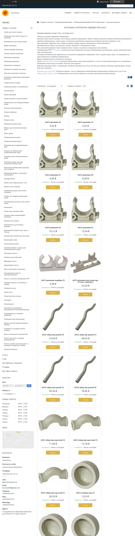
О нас (4, 359)
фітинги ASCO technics (51, 61)
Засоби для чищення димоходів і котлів (16, 197)
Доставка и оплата (9, 371)
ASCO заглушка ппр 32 (117, 387)
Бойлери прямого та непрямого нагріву (15, 283)
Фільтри (6, 116)
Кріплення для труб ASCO (46, 71)
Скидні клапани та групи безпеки (15, 98)
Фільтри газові (9, 120)
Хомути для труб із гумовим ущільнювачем (14, 339)
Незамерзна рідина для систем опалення (15, 191)
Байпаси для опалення (12, 187)
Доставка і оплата (119, 13)
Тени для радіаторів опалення (15, 73)
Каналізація (8, 207)
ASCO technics (56, 50)
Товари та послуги (81, 13)
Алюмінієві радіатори (11, 61)
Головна (68, 13)
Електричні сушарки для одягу (15, 69)
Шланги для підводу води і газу (15, 183)
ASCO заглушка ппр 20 (53, 387)
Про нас (96, 13)
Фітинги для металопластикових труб (15, 128)
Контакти (105, 13)
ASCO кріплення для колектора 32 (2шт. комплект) (85, 228)
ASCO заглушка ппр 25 (85, 387)
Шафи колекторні (10, 46)
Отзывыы (5, 367)
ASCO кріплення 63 (117, 175)
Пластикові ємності (10, 253)
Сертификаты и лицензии (12, 363)
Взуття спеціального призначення (16, 334)
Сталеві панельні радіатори (13, 53)
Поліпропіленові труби (12, 137)
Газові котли (8, 292)
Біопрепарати (9, 304)
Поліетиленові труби (11, 244)
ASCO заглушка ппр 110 (117, 493)
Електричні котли (10, 288)
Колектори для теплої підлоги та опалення (15, 37)
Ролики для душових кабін (13, 211)
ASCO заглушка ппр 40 (53, 440)
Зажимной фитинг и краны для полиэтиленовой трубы (15, 248)
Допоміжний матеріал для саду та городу (16, 231)
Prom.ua (78, 529)
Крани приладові (10, 95)
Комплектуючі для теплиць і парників (14, 225)
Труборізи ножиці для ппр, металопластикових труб (13, 163)
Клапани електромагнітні (12, 108)
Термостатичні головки (12, 83)
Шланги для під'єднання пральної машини (16, 324)
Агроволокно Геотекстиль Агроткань (16, 236)
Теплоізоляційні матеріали (13, 49)
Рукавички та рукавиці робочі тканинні (14, 329)
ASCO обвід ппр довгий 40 (117, 282)
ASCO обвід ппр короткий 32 (117, 335)
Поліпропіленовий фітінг (12, 141)
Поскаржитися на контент (62, 534)
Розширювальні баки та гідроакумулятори (12, 274)
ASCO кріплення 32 (117, 122)
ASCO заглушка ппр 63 (117, 440)
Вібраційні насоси (10, 261)
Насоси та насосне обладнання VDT (16, 279)
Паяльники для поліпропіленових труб (16, 146)
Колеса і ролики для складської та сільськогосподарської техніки (16, 344)
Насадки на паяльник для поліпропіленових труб (13, 151)
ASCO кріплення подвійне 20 (52, 227)
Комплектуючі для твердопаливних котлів (16, 103)
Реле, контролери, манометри (14, 269)
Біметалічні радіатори (12, 57)
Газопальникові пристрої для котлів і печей (17, 202)
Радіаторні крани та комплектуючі (16, 87)
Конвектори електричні (12, 65)
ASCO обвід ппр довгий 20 (117, 227)
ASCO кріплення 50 (85, 175)
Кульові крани (9, 91)
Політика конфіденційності (80, 534)
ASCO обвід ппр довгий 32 (85, 282)
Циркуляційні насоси (11, 265)
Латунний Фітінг (9, 179)
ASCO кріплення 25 (85, 122)
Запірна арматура (10, 112)
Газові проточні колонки (12, 296)
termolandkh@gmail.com (11, 488)
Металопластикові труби (12, 124)
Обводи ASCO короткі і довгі (47, 73)
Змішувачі (7, 300)
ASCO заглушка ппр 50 (85, 440)
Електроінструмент (10, 349)
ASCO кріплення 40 (52, 175)
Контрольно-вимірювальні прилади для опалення (16, 168)
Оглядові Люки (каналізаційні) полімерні (14, 216)
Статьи (5, 355)
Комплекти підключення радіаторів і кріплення (17, 78)
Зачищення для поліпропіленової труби (16, 157)
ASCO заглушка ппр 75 (53, 493)
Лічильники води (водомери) (14, 319)
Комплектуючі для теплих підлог (15, 42)
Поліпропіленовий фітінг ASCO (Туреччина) (89, 22)
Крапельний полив (10, 240)
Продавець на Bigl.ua (67, 532)
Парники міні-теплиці (11, 221)
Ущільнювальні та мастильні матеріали (13, 314)
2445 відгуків (104, 1)
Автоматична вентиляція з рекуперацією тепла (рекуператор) (16, 309)
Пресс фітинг (8, 133)
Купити (52, 135)
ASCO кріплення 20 (52, 122)
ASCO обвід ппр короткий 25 (85, 335)
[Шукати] (130, 5)
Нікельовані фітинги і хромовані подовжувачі (15, 174)
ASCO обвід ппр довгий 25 (53, 282)
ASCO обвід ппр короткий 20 (53, 335)
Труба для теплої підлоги (13, 32)
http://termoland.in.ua (9, 482)
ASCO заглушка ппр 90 (85, 493)
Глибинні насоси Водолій (12, 257)
